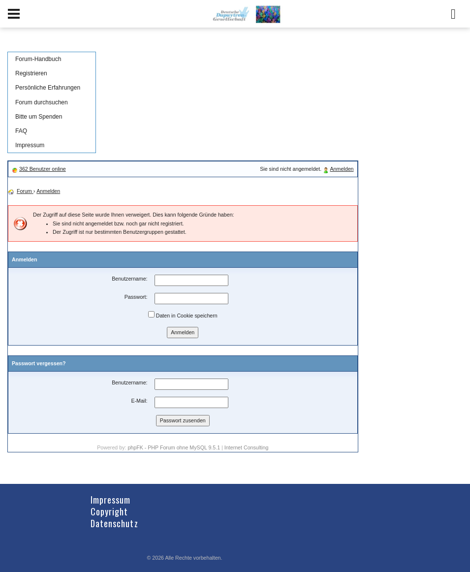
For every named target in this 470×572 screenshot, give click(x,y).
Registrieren (31, 73)
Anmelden (342, 169)
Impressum (29, 145)
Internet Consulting (246, 447)
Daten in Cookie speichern (183, 314)
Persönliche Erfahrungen (47, 87)
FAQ (21, 130)
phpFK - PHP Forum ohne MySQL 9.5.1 (173, 447)
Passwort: (136, 297)
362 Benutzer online (42, 169)
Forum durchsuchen (41, 102)
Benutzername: (129, 279)
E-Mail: (139, 401)
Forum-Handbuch (38, 59)
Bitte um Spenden (38, 116)
